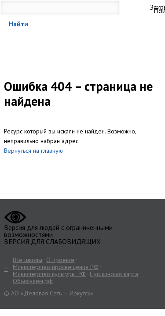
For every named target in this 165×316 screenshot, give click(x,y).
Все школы (27, 260)
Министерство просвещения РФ (56, 267)
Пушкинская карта (114, 274)
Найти (18, 24)
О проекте (60, 260)
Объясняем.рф (33, 281)
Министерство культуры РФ (49, 274)
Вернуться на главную (33, 150)
